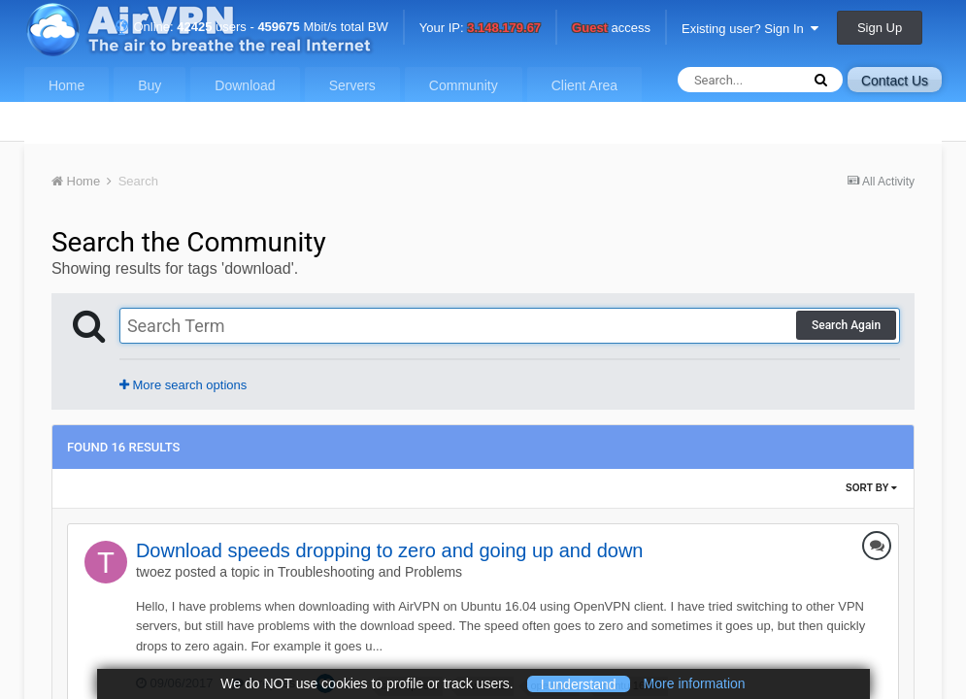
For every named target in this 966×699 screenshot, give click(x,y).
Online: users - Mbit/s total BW (251, 26)
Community (463, 85)
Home (66, 85)
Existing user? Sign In (750, 28)
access (611, 28)
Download (245, 85)
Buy (149, 85)
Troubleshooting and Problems (370, 572)
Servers (352, 85)
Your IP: (480, 28)
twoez (154, 572)
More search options (183, 385)
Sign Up (879, 27)
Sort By (871, 488)
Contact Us (894, 80)
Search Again (846, 325)
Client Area (584, 85)
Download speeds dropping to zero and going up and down (390, 550)
